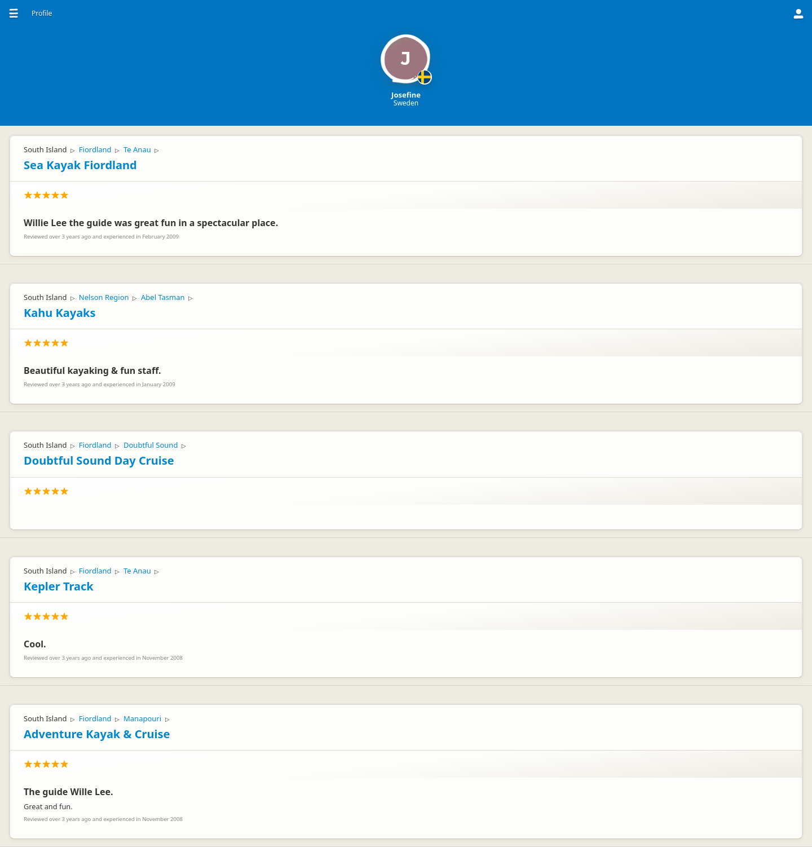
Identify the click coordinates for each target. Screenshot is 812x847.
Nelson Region (104, 297)
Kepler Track (59, 586)
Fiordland (95, 149)
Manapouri (142, 718)
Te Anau (137, 149)
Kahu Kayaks (60, 312)
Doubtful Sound (150, 445)
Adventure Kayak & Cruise (97, 734)
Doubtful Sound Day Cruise (99, 460)
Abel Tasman (163, 297)
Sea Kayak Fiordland (80, 165)
